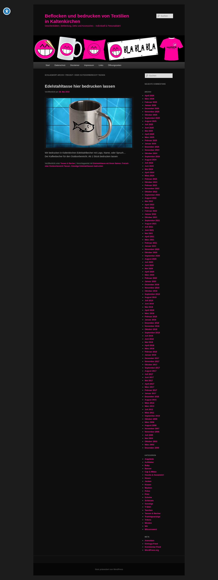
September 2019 (152, 294)
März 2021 (149, 240)
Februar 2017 (151, 390)
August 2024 (150, 160)
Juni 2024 (149, 166)
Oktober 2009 (151, 419)
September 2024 (152, 156)
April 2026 (149, 95)
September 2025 (152, 118)
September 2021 (152, 220)
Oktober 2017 (151, 364)
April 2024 (149, 172)
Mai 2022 (149, 201)
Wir (146, 526)
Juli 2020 (149, 262)
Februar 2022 (151, 211)
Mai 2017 (149, 380)
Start (48, 65)
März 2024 (149, 175)
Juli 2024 (149, 163)
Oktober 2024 (151, 153)
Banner (148, 468)
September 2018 (152, 332)
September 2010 (152, 416)
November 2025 (152, 111)
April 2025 (149, 134)
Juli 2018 (149, 336)
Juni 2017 (149, 377)
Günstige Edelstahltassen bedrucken (87, 166)
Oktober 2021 (151, 217)
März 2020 (149, 275)
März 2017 (149, 387)
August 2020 (150, 259)
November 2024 (152, 150)
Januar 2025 (150, 143)
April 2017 (149, 384)
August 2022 (150, 198)
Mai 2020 (149, 268)
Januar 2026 (150, 105)
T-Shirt (148, 507)
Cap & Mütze (151, 472)
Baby (147, 465)
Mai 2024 (149, 169)
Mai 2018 (149, 342)
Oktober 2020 (151, 252)
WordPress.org (152, 550)
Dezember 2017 (152, 358)
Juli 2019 (149, 300)
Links (101, 65)
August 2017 (150, 371)
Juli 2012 (149, 409)
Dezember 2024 (152, 147)
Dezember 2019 (152, 284)
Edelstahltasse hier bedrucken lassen (80, 86)
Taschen (149, 510)
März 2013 (149, 406)
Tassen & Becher (67, 163)
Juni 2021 (149, 230)
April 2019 (149, 310)
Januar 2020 (150, 281)
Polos (147, 491)
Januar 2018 (150, 355)
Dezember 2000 (152, 448)
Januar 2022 (150, 214)
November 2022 (152, 188)
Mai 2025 (149, 131)
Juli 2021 (149, 227)
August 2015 (150, 400)
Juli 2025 (149, 124)
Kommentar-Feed (153, 547)
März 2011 (149, 412)
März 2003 (149, 444)
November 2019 (152, 288)
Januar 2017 (150, 393)
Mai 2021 (149, 233)
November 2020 (152, 249)
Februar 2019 (151, 316)
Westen (148, 523)
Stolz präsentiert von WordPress (109, 569)
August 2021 (150, 223)
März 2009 (149, 422)
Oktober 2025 (151, 115)
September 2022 (152, 195)
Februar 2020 (151, 278)
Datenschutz (59, 65)
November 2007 (152, 428)
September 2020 (152, 256)
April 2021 (149, 236)
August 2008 (150, 425)
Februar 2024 (151, 179)
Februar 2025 (151, 140)
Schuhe (148, 497)
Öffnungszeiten (114, 65)
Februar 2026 (151, 102)
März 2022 (149, 208)
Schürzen (149, 500)
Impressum (89, 65)
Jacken (148, 481)
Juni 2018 (149, 339)
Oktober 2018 (151, 329)
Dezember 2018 (152, 323)
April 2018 (149, 345)
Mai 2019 (149, 307)
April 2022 (149, 204)
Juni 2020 (149, 265)
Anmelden (149, 540)
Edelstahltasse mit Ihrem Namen (107, 163)
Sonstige (149, 504)
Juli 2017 (149, 374)
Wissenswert (151, 529)
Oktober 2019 (151, 291)
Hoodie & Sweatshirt (154, 475)
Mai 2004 (149, 438)
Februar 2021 (151, 243)
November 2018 (152, 326)
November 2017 (152, 361)
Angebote (149, 459)
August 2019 (150, 297)
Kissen (148, 484)
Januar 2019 (150, 320)
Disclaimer (74, 65)
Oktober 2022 (151, 192)
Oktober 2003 (151, 441)
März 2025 (149, 137)
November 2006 (152, 432)
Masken (148, 488)
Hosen (148, 478)
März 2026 (149, 99)
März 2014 (149, 403)
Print (147, 494)
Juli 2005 (149, 435)
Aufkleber (149, 462)
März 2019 (149, 313)
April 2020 (149, 272)
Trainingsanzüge (152, 516)
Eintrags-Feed (151, 544)
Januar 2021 (150, 246)
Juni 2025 (149, 128)
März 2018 (149, 348)
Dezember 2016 (152, 396)
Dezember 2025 (152, 108)
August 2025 (150, 121)
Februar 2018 (151, 352)
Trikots (148, 520)
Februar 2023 (151, 185)
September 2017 (152, 368)
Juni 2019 (149, 304)
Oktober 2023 (151, 182)
